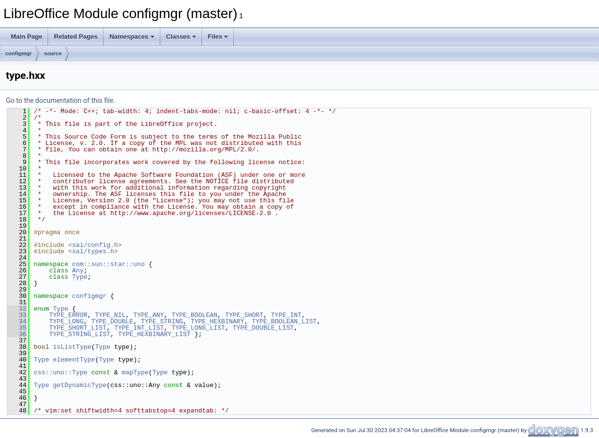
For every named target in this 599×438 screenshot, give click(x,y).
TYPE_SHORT (244, 315)
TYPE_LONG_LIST (198, 327)
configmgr (18, 53)
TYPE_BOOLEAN (195, 315)
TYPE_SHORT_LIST (77, 327)
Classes (181, 36)
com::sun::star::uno (108, 264)
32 (16, 308)
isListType (72, 346)
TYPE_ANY (148, 315)
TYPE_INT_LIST (139, 327)
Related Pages (76, 36)
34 (16, 321)
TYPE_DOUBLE (112, 321)
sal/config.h (95, 245)
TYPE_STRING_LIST (79, 334)
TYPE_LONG (66, 321)
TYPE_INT (286, 315)
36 (16, 334)
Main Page (26, 36)
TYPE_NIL (110, 315)
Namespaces (131, 36)
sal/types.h (93, 251)
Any (77, 270)
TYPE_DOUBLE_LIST (263, 327)
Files (218, 36)
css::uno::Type (60, 372)
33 (16, 315)
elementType (74, 359)
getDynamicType (79, 385)
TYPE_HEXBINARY (217, 321)
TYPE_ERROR (68, 315)
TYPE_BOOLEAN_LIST (284, 321)
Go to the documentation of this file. (60, 100)
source (53, 53)
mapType (135, 372)
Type (79, 276)
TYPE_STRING (162, 321)
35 (16, 327)
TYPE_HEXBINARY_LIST (154, 334)
